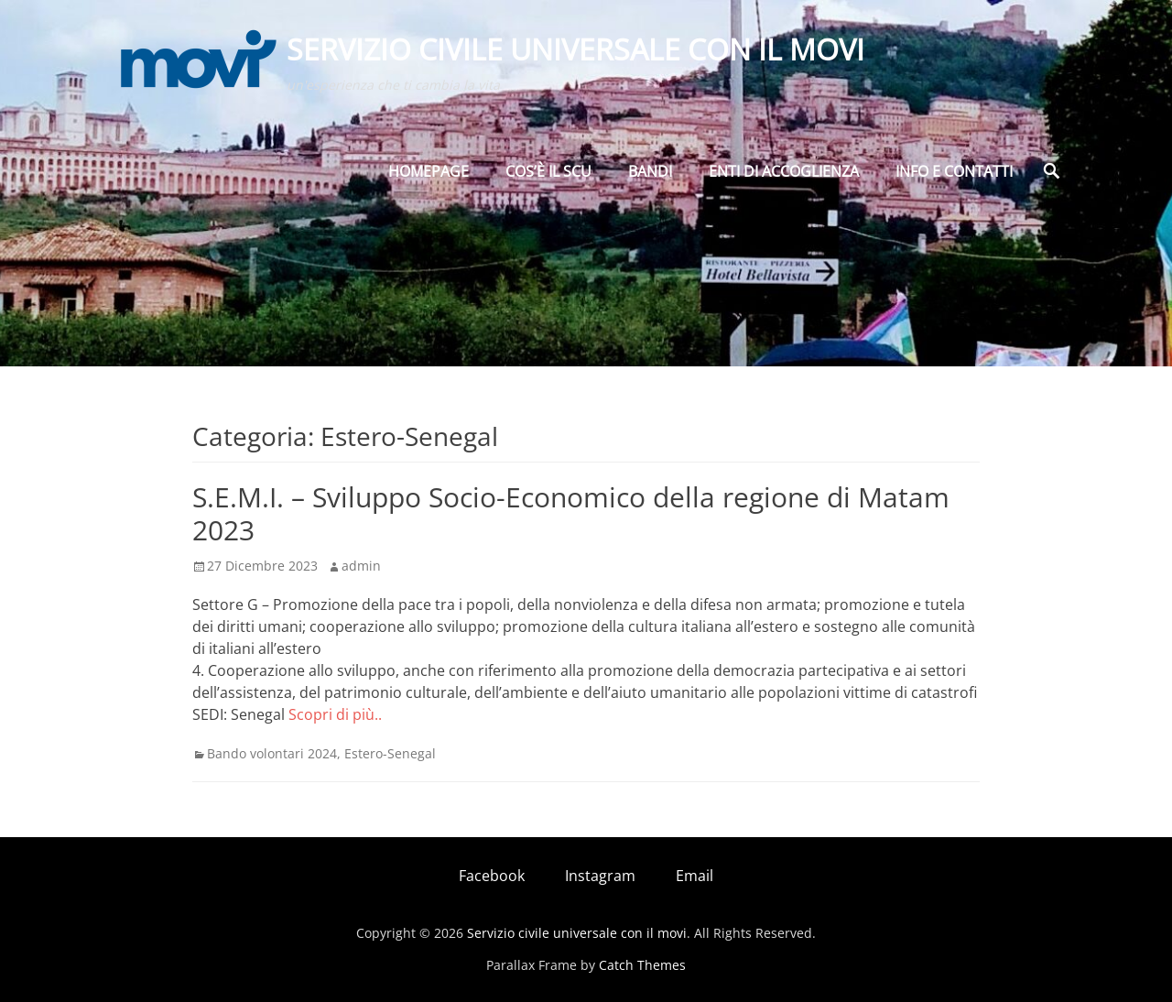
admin (361, 565)
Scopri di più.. (335, 714)
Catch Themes (642, 965)
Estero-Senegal (390, 753)
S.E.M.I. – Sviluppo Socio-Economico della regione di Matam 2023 (571, 513)
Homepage (428, 171)
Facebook (492, 876)
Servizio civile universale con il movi (575, 49)
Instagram (600, 876)
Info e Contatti (954, 171)
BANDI (650, 171)
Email (694, 876)
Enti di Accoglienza (784, 171)
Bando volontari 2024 (272, 753)
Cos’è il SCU (548, 171)
